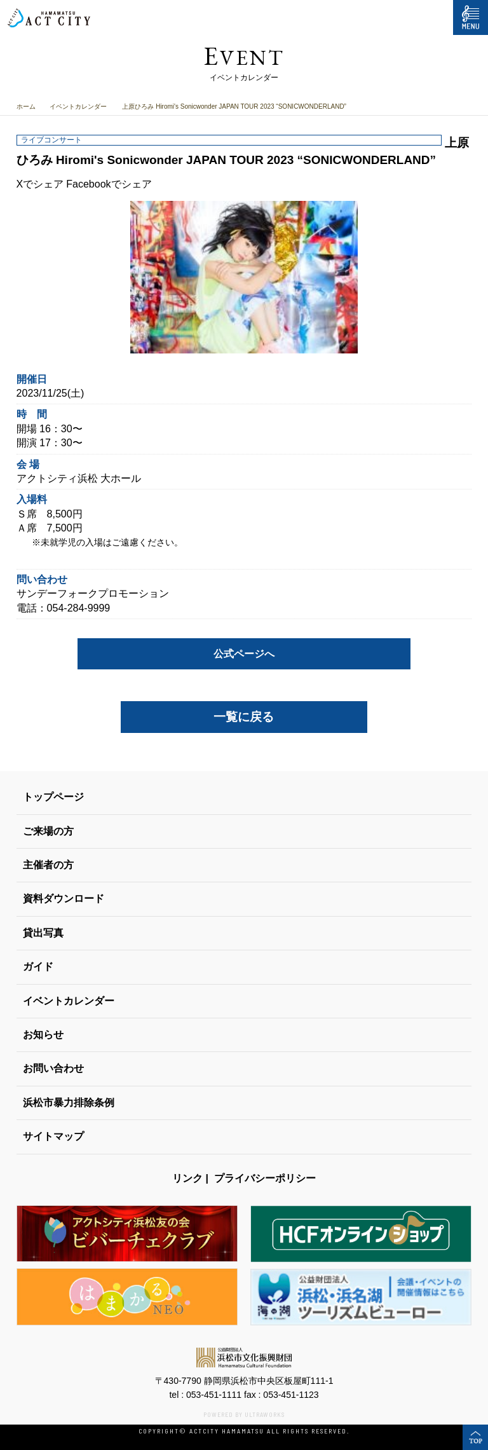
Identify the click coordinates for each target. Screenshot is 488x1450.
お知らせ (43, 1034)
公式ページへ (244, 653)
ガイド (38, 966)
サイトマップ (53, 1136)
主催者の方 (48, 864)
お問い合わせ (53, 1068)
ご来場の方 (48, 831)
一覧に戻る (244, 716)
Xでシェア (40, 184)
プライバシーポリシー (265, 1178)
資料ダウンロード (63, 898)
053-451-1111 (213, 1395)
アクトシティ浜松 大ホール (79, 478)
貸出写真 (43, 932)
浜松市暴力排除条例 (68, 1102)
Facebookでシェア (108, 184)
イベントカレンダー (78, 106)
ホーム (26, 106)
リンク (187, 1178)
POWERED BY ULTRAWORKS (244, 1414)
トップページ (53, 796)
